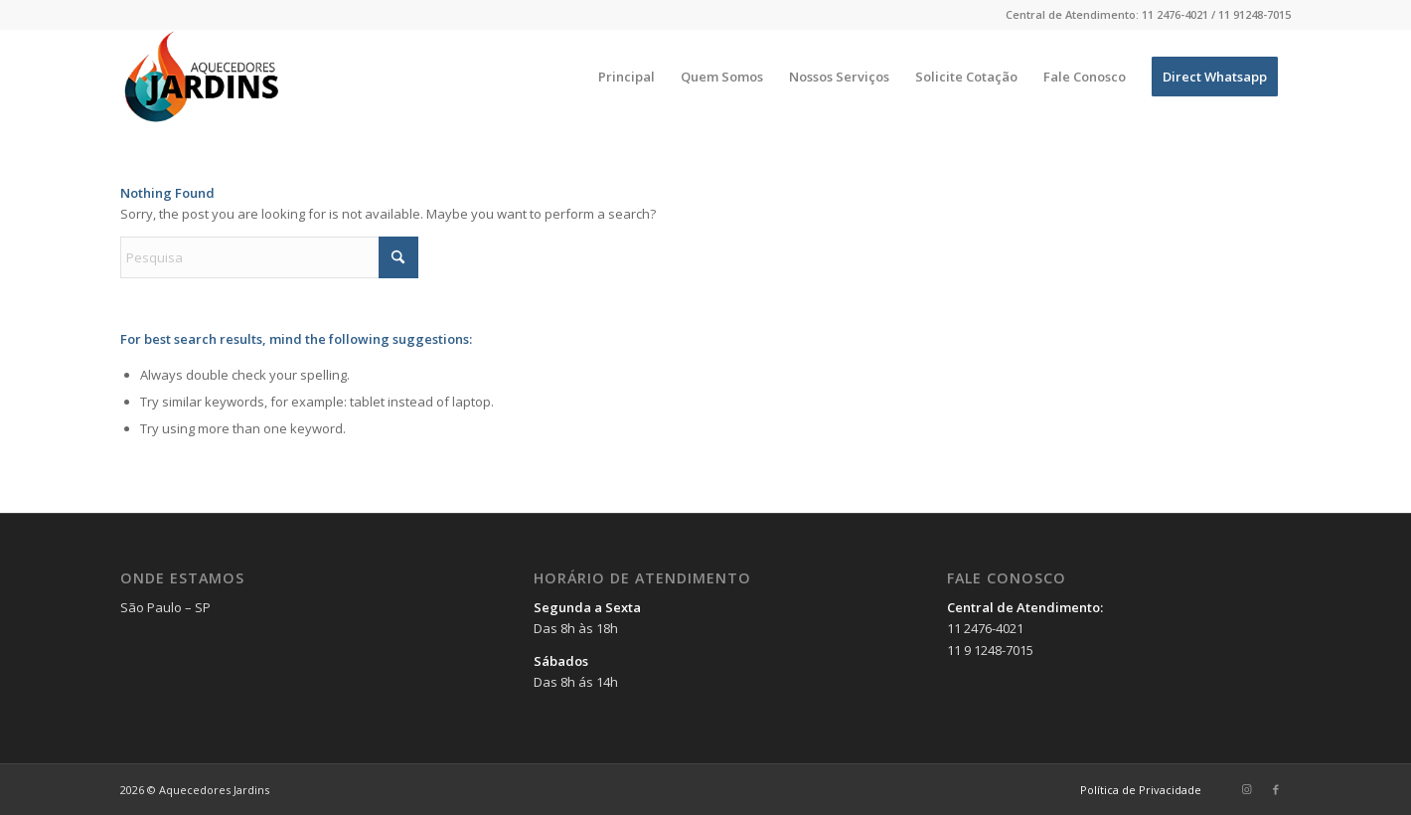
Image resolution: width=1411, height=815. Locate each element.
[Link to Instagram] (1246, 789)
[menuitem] (626, 77)
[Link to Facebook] (1276, 789)
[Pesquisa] (269, 257)
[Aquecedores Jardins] (203, 77)
